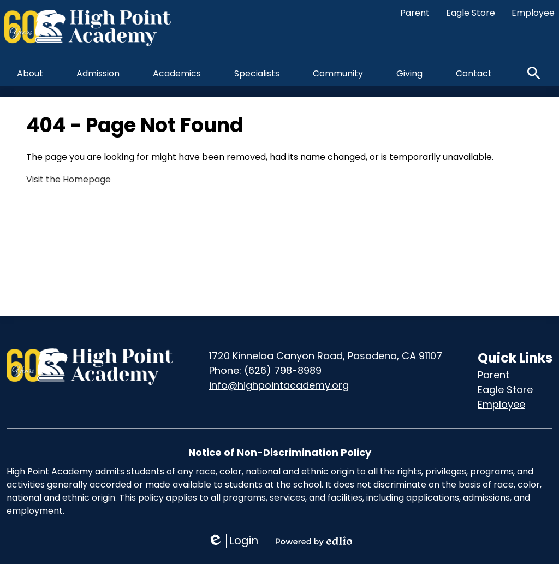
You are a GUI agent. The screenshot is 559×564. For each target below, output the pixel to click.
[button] (30, 73)
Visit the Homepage (68, 179)
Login (232, 541)
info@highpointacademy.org (279, 385)
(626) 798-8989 (283, 370)
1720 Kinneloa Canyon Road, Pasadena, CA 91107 (325, 356)
